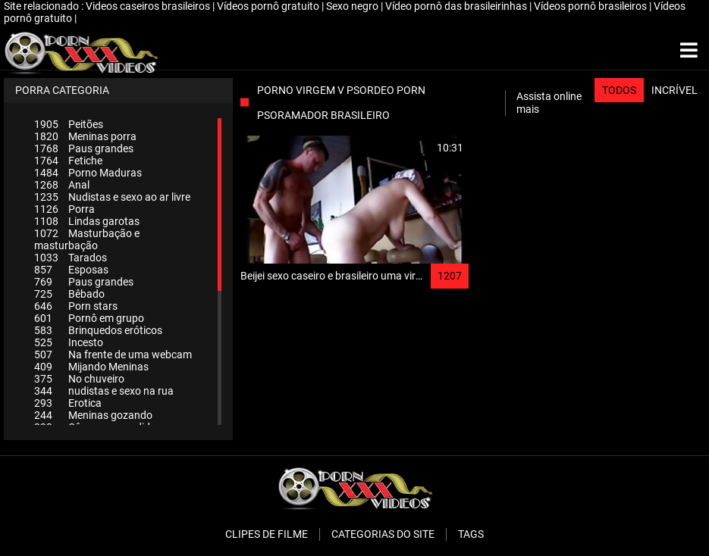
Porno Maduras (88, 173)
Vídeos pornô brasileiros (591, 6)
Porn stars (76, 306)
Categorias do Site (382, 534)
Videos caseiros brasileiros (149, 6)
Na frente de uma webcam (113, 354)
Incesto (68, 342)
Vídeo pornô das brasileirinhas (457, 6)
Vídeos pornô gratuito (269, 6)
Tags (471, 534)
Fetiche (68, 161)
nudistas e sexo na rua (104, 391)
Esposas (71, 270)
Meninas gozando (93, 415)
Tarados (70, 257)
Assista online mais (549, 102)
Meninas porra (85, 136)
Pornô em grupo (89, 318)
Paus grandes (83, 148)
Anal (61, 185)
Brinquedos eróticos (98, 330)
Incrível (674, 90)
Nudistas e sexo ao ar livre (112, 197)
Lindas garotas (87, 221)
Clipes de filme (266, 534)
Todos (619, 90)
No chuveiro (79, 379)
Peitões (68, 124)
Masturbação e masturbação (87, 239)
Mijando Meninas (91, 367)
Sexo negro (353, 6)
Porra (64, 209)
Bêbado (69, 294)
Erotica (68, 403)
